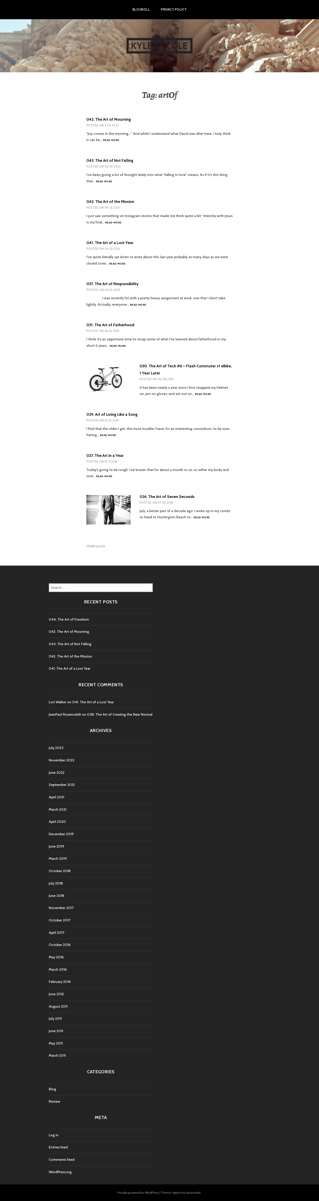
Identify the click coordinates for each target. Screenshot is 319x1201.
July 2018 (56, 883)
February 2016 (60, 982)
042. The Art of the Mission (110, 201)
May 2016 (56, 957)
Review (54, 1101)
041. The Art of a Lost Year (109, 242)
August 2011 (58, 1006)
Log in (53, 1135)
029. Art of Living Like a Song (112, 414)
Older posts (95, 546)
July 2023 (56, 748)
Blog (52, 1089)
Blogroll (141, 9)
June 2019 (56, 846)
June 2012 (56, 994)
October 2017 (59, 920)
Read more (111, 140)
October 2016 (59, 945)
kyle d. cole (159, 45)
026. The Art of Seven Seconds (167, 496)
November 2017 (61, 908)
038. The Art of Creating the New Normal (119, 714)
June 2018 (56, 896)
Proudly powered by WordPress (138, 1193)
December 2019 (61, 834)
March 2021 (57, 809)
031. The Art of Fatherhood (110, 324)
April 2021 (56, 797)
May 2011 (56, 1043)
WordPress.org (60, 1172)
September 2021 (62, 785)
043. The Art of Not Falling (109, 160)
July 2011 (55, 1018)
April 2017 (56, 932)
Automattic (193, 1193)
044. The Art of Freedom (69, 619)
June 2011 (56, 1031)
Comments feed (61, 1159)
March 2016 (58, 969)
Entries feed (58, 1147)
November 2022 (61, 760)
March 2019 (58, 858)
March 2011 (57, 1055)
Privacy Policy (174, 9)
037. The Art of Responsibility (112, 283)
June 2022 (56, 772)
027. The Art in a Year (105, 455)
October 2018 (60, 871)
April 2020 (57, 822)
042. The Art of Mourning (108, 119)
